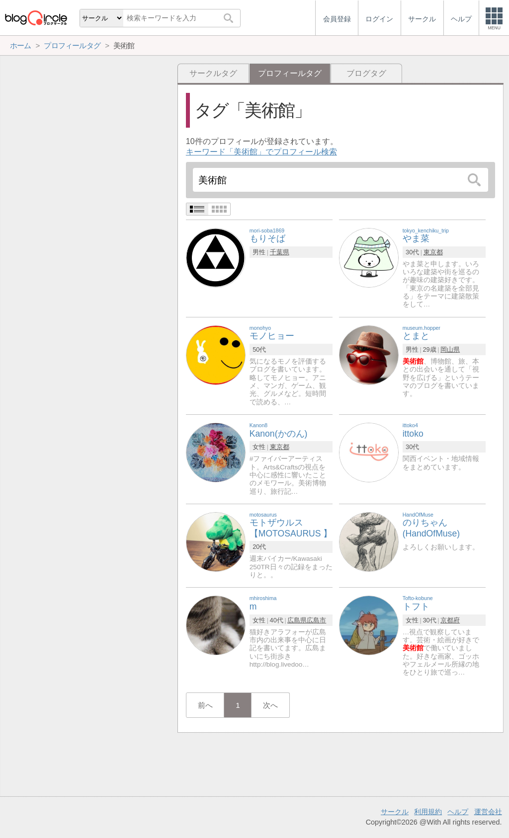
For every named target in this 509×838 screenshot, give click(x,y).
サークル (395, 812)
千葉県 (279, 252)
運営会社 (488, 812)
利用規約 (428, 812)
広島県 (297, 620)
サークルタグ (213, 73)
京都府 (450, 620)
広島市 (316, 620)
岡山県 (450, 349)
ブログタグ (366, 73)
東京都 (433, 252)
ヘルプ (457, 812)
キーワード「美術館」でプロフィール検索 (261, 152)
